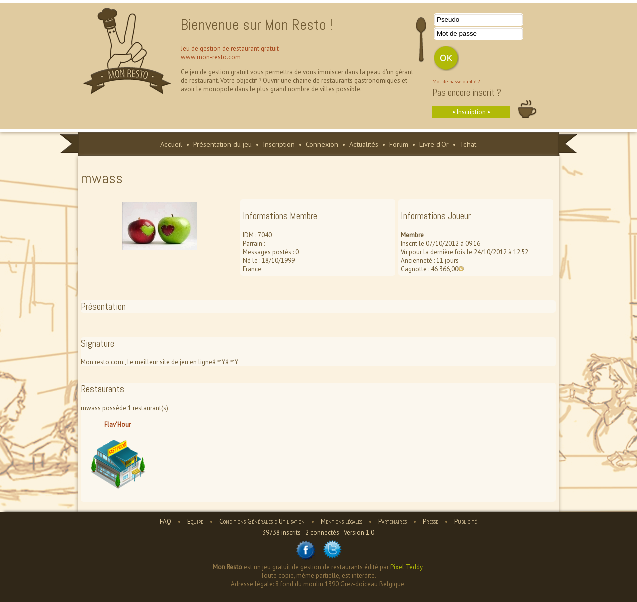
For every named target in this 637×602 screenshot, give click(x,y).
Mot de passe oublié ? (456, 81)
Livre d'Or (434, 144)
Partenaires (392, 521)
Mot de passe (457, 33)
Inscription (279, 144)
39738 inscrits (281, 532)
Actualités (364, 144)
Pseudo (448, 19)
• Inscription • (471, 112)
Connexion (322, 144)
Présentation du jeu (223, 144)
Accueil (171, 144)
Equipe (196, 521)
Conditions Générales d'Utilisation (262, 521)
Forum (399, 144)
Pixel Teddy (406, 567)
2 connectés (323, 532)
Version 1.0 (359, 532)
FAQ (166, 521)
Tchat (468, 144)
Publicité (465, 521)
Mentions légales (341, 521)
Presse (430, 521)
